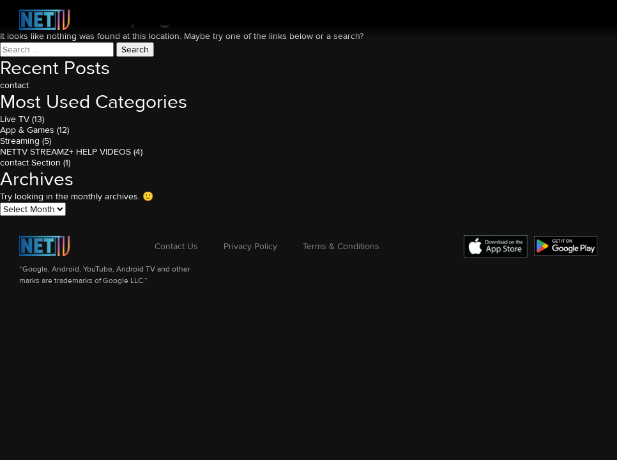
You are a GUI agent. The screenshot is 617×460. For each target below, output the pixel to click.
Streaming (20, 140)
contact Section (30, 162)
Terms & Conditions (341, 246)
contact (14, 85)
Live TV (14, 119)
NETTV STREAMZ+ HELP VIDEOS (65, 151)
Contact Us (176, 246)
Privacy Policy (250, 246)
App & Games (27, 130)
